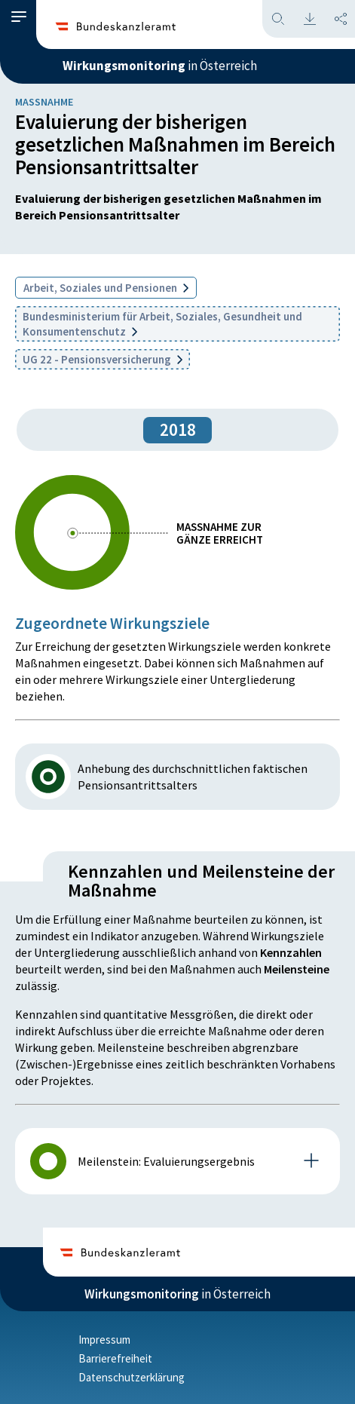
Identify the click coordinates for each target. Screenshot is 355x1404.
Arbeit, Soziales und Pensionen (105, 287)
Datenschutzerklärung (131, 1377)
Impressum (104, 1339)
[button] (19, 17)
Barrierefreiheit (115, 1358)
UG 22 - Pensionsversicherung (102, 359)
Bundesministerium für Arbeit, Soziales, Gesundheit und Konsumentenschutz (162, 324)
